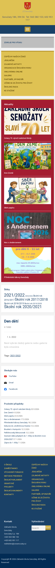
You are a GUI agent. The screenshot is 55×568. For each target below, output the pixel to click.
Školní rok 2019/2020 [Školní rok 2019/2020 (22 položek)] (33, 304)
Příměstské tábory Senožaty (16, 277)
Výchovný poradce (13, 472)
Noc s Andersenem (12, 242)
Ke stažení (9, 91)
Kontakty (9, 494)
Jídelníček (9, 60)
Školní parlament (13, 480)
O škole (8, 465)
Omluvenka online (13, 72)
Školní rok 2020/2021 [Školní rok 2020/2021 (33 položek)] (23, 306)
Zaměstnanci (11, 468)
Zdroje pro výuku (13, 42)
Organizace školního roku (17, 68)
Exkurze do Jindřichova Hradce (17, 426)
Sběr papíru (9, 208)
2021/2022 (15, 355)
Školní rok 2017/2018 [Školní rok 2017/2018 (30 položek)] (31, 299)
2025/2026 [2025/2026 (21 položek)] (29, 296)
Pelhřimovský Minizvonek (14, 433)
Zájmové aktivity (13, 64)
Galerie (8, 75)
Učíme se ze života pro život (18, 83)
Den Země (8, 173)
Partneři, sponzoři (13, 79)
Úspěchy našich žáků (15, 56)
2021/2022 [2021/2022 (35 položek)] (14, 295)
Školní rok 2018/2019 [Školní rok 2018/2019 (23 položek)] (14, 303)
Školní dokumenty (13, 490)
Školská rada (11, 87)
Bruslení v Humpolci (12, 429)
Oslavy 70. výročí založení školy (17, 138)
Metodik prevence (13, 476)
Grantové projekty (9, 485)
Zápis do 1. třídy (11, 443)
